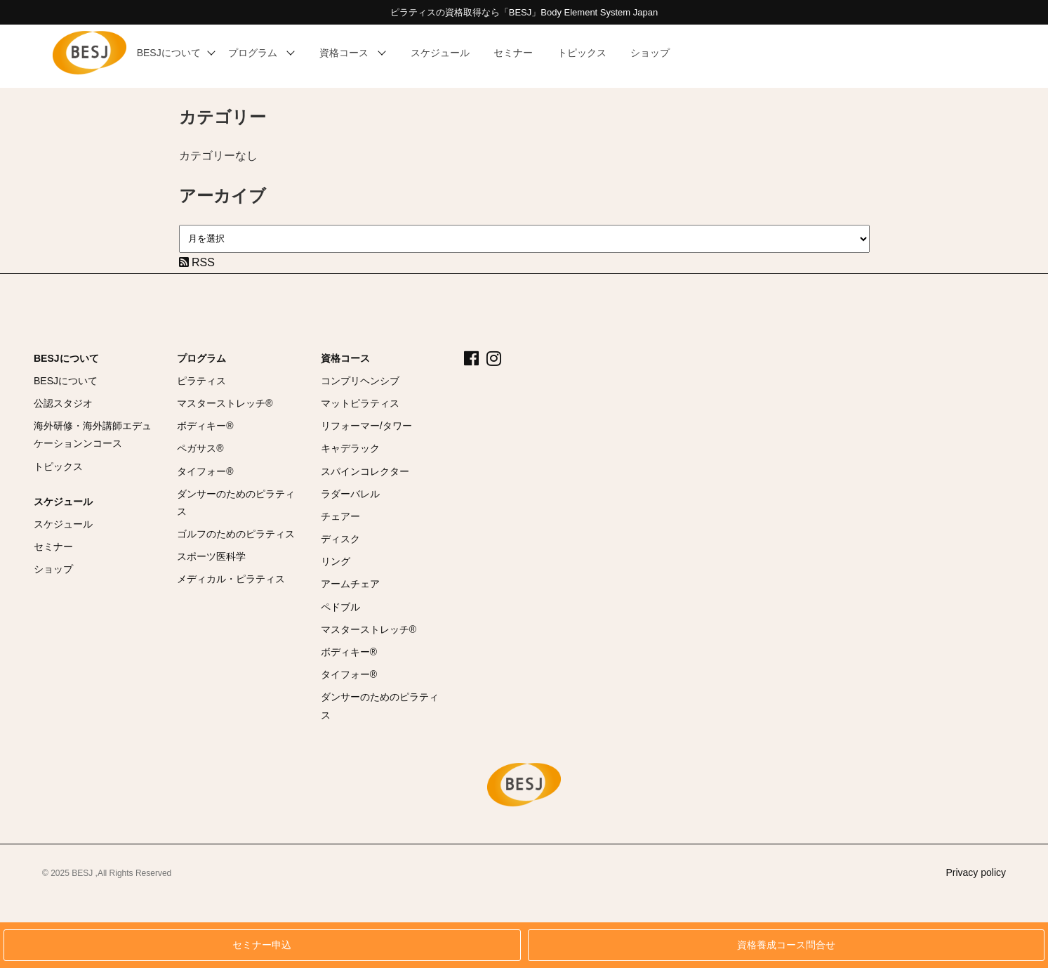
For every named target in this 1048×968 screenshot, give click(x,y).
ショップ (53, 569)
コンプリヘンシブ (360, 380)
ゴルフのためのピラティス (236, 533)
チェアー (340, 516)
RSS (197, 262)
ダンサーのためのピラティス (236, 502)
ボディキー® (205, 425)
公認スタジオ (63, 403)
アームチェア (350, 583)
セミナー (53, 546)
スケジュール (63, 501)
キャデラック (350, 448)
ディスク (340, 538)
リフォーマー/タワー (366, 425)
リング (335, 561)
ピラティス (201, 380)
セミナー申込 (261, 945)
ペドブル (340, 607)
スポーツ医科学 (211, 556)
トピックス (58, 466)
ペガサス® (200, 448)
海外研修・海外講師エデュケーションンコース (93, 434)
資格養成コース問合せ (786, 945)
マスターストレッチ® (224, 403)
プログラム (201, 358)
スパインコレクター (365, 471)
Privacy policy (976, 872)
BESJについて (66, 358)
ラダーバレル (350, 493)
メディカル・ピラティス (231, 578)
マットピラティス (360, 403)
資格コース (345, 358)
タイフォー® (205, 471)
